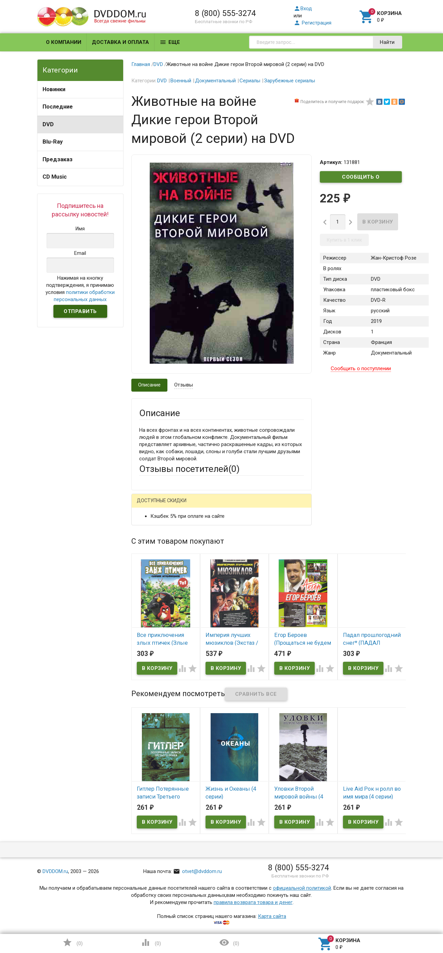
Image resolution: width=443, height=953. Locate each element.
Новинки (54, 89)
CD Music (55, 177)
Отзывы (183, 385)
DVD (48, 124)
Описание (149, 385)
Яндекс (266, 506)
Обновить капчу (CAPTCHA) (225, 707)
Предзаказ (57, 159)
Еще (170, 42)
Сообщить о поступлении (361, 178)
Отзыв (146, 605)
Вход (303, 8)
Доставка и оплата (120, 42)
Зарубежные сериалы (289, 81)
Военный (180, 81)
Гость (148, 505)
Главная (140, 64)
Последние (58, 106)
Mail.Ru (183, 506)
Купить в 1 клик (344, 240)
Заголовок (151, 574)
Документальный (215, 81)
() (72, 942)
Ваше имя (150, 530)
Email (145, 548)
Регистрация (312, 23)
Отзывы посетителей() (189, 469)
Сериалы (250, 81)
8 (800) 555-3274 (225, 13)
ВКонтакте (224, 506)
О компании (63, 42)
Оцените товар (156, 593)
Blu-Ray (53, 141)
